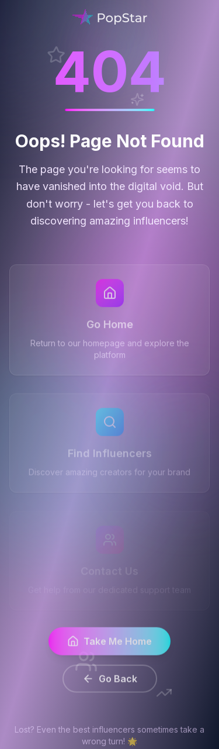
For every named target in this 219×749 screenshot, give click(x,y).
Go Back (109, 683)
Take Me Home (109, 646)
